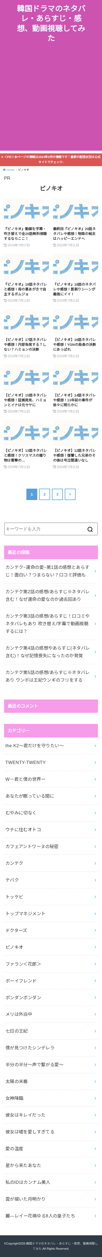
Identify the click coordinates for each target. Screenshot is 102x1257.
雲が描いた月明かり (25, 1199)
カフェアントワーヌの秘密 (32, 846)
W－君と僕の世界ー (25, 779)
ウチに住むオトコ (23, 829)
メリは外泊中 (18, 1014)
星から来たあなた (23, 1165)
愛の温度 (14, 1148)
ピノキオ (14, 947)
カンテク (14, 863)
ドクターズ (16, 930)
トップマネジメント (25, 913)
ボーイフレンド (21, 980)
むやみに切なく (21, 812)
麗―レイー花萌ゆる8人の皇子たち (40, 1215)
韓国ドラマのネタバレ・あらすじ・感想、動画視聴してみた (51, 24)
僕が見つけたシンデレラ (30, 1047)
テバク (12, 880)
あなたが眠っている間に (29, 796)
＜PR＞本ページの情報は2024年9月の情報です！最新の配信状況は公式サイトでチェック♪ (52, 159)
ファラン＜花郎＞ (23, 964)
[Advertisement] (51, 100)
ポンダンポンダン (23, 997)
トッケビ (14, 896)
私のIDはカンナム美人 (27, 1182)
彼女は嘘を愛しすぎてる (30, 1131)
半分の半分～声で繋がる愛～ (34, 1064)
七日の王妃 (16, 1031)
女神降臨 (14, 1098)
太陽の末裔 (16, 1081)
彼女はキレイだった (25, 1115)
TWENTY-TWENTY (25, 762)
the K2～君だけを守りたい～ (34, 745)
